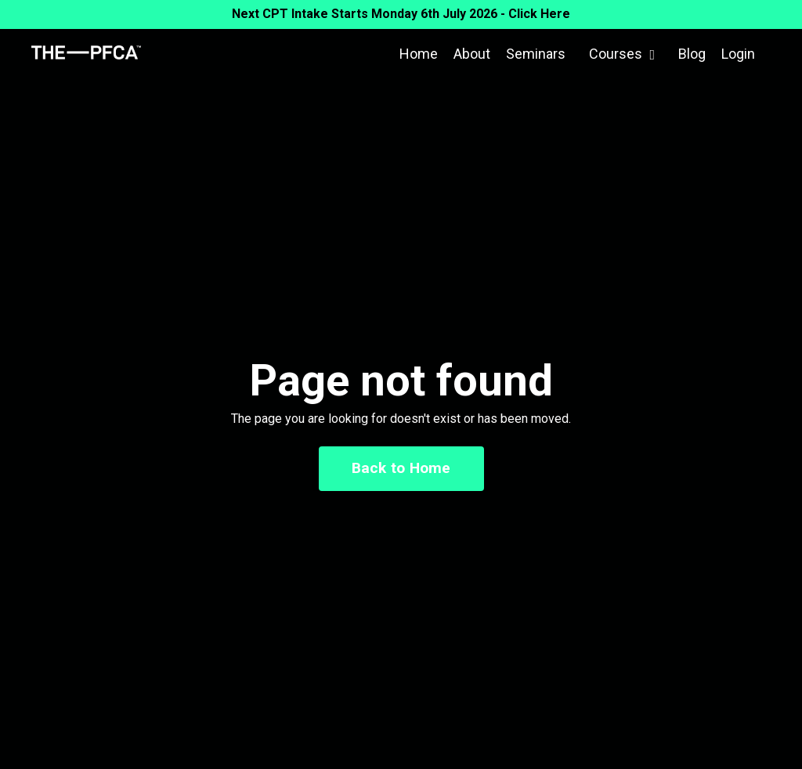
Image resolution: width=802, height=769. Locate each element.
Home (418, 53)
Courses (622, 53)
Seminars (535, 53)
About (471, 53)
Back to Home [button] (401, 468)
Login (738, 53)
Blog (692, 53)
